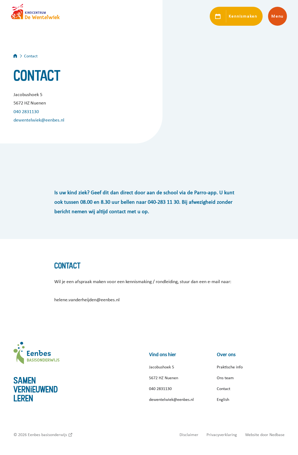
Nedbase (277, 435)
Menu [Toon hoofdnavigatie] (277, 16)
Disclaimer (189, 435)
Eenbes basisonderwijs (47, 435)
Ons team (225, 378)
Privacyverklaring (221, 435)
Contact (223, 389)
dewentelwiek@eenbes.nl (38, 120)
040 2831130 (26, 111)
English (223, 399)
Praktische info (230, 367)
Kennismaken (243, 16)
